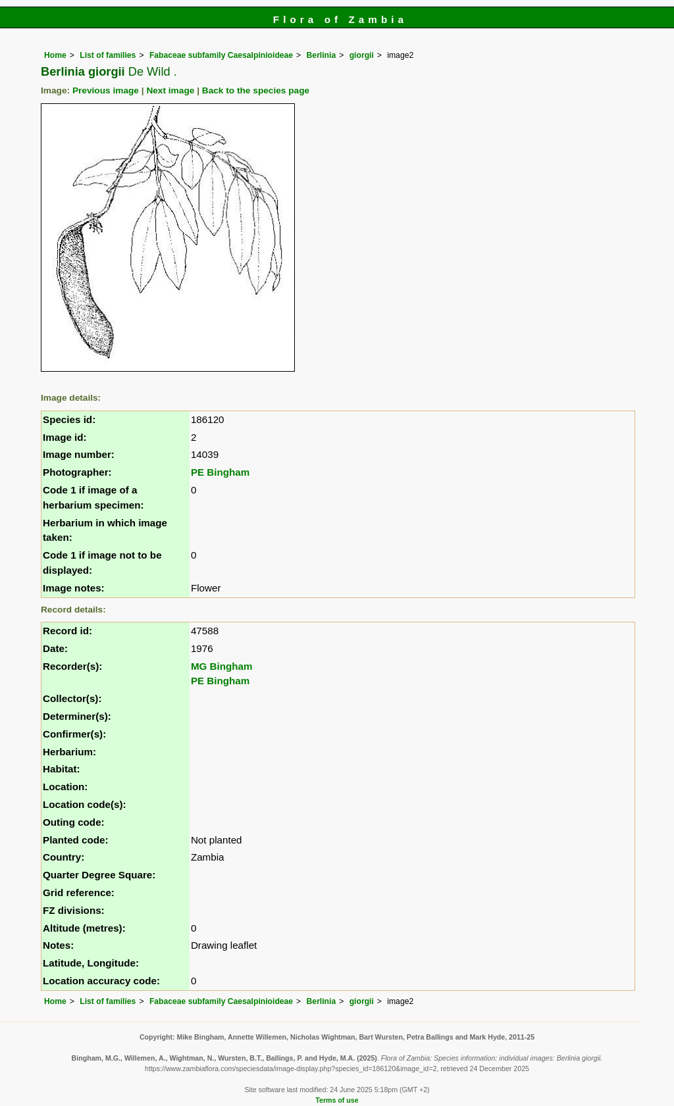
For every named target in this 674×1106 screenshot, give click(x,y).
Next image (170, 90)
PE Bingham (220, 472)
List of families (108, 55)
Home (55, 55)
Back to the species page (255, 90)
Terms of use (336, 1100)
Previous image (105, 90)
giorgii (362, 55)
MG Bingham (222, 666)
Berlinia (321, 55)
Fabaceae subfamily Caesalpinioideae (221, 55)
